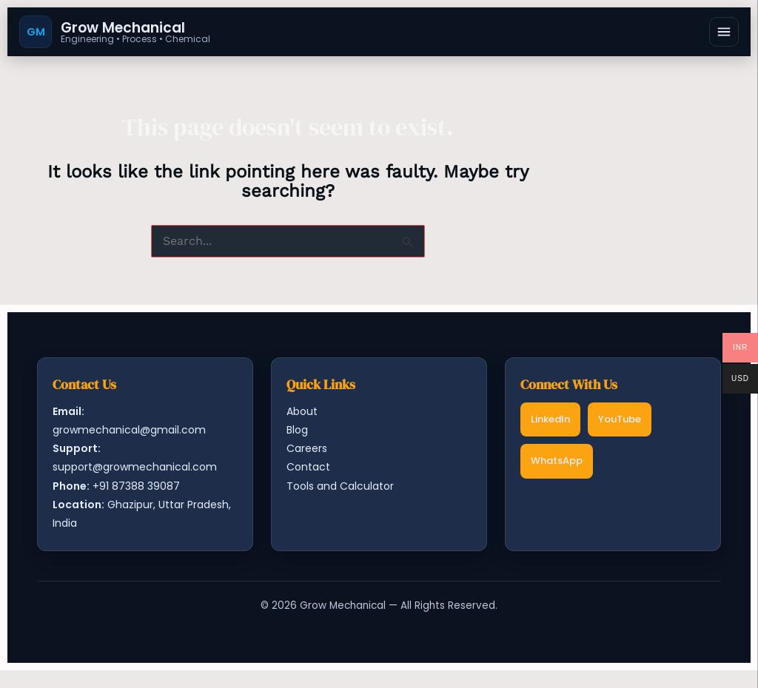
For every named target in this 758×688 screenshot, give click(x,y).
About (302, 411)
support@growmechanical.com (135, 466)
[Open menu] (724, 32)
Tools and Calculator (340, 486)
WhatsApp (557, 460)
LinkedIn (550, 419)
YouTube (619, 419)
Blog (297, 429)
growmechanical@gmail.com (129, 429)
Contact (308, 466)
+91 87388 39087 (136, 486)
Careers (306, 448)
